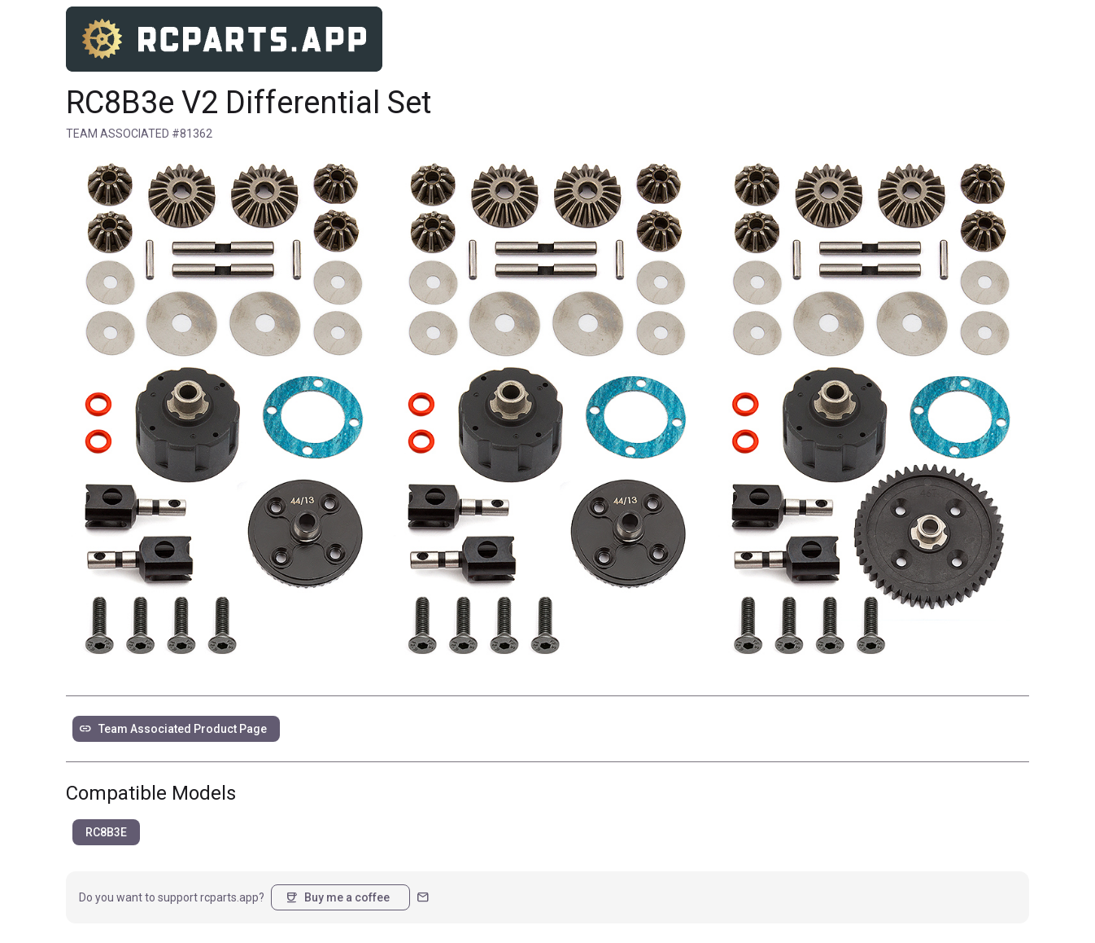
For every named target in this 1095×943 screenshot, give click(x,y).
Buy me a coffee (337, 897)
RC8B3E (106, 832)
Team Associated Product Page (173, 729)
